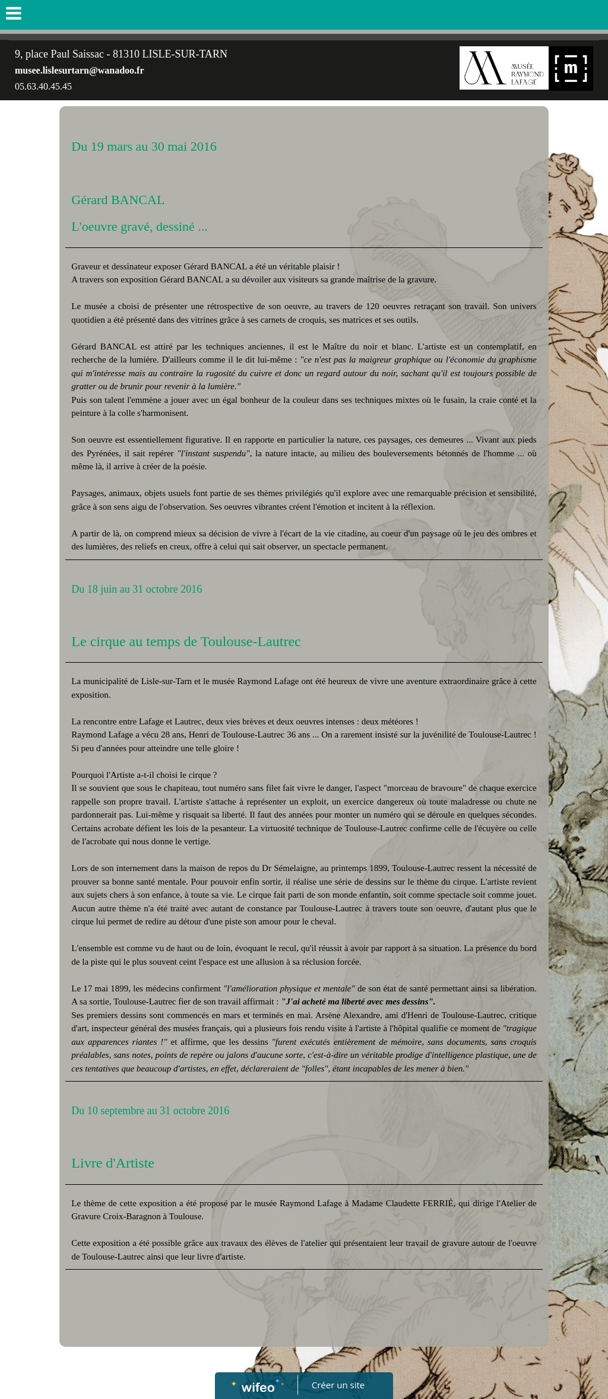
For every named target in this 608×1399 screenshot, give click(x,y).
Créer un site (338, 1385)
